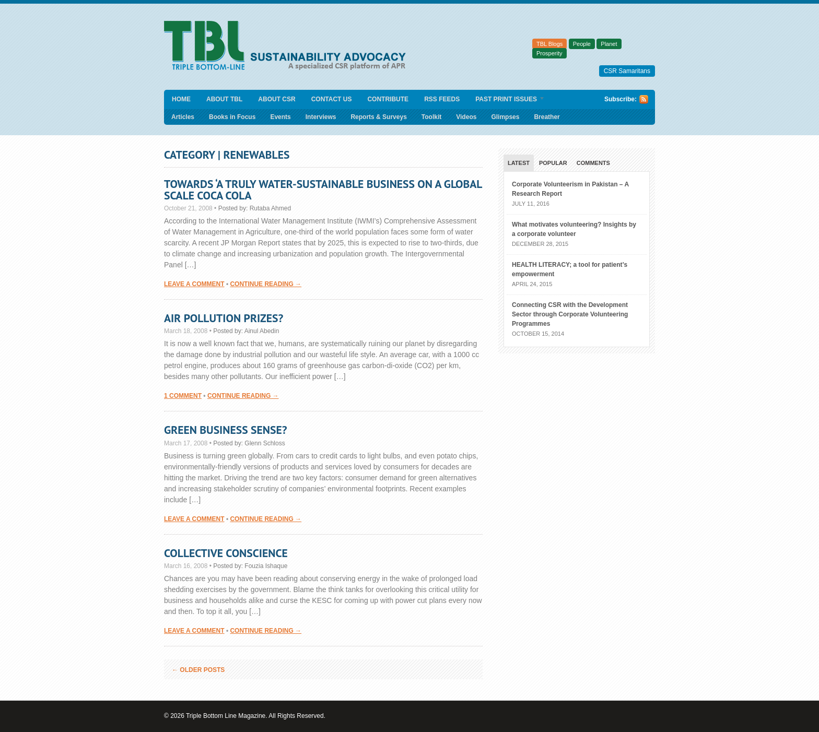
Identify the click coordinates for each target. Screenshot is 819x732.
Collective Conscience (226, 553)
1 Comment (183, 395)
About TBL (224, 99)
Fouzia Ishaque (265, 566)
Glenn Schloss (264, 443)
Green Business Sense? (225, 429)
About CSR (276, 99)
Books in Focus (232, 117)
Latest (519, 163)
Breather (546, 117)
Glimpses (505, 117)
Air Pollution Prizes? (223, 318)
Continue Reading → (265, 284)
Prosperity (549, 53)
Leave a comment (194, 284)
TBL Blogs (549, 44)
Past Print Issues (506, 100)
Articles (182, 117)
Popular (553, 163)
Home (181, 99)
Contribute (387, 99)
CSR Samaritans (627, 71)
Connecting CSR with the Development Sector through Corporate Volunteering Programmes (570, 314)
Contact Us (331, 99)
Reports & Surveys (378, 117)
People (582, 44)
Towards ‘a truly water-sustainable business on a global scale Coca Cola (323, 189)
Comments (593, 163)
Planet (609, 44)
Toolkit (431, 117)
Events (280, 117)
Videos (466, 117)
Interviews (321, 117)
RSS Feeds (442, 99)
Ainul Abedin (261, 331)
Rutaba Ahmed (270, 208)
